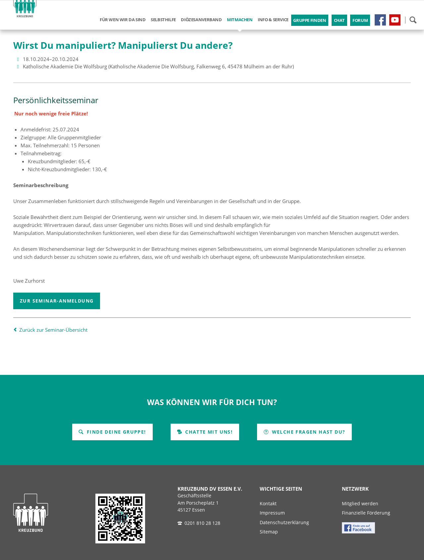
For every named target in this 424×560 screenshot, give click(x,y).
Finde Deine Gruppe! (115, 432)
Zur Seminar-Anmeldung (56, 301)
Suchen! (413, 20)
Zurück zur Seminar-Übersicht (53, 329)
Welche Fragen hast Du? (307, 432)
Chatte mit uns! (208, 432)
